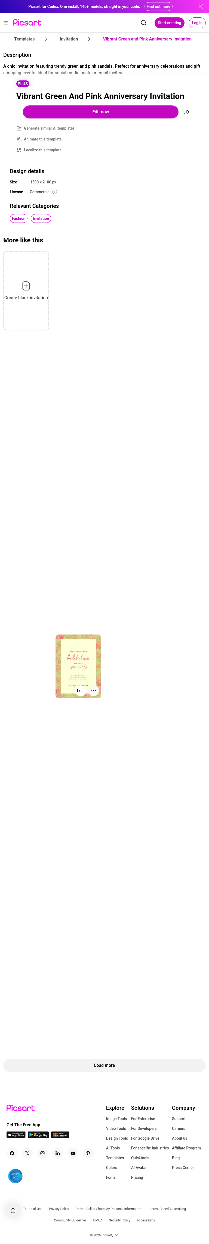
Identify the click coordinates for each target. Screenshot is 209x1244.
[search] (143, 22)
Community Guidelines (70, 1220)
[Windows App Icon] (60, 1136)
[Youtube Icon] (72, 1153)
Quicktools (140, 1158)
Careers (178, 1128)
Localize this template (43, 150)
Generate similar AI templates (49, 128)
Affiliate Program (186, 1148)
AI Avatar (139, 1167)
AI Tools (113, 1148)
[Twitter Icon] (27, 1153)
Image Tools (116, 1119)
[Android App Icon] (38, 1136)
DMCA (98, 1220)
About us (179, 1138)
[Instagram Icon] (42, 1153)
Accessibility (146, 1220)
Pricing (137, 1177)
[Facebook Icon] (12, 1153)
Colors (111, 1167)
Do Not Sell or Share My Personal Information (108, 1209)
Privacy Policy (59, 1209)
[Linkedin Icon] (57, 1153)
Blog (176, 1158)
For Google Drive (145, 1138)
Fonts (111, 1177)
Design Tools (117, 1138)
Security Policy (119, 1220)
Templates (115, 1158)
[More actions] (93, 690)
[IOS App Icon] (16, 1136)
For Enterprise (143, 1119)
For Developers (144, 1128)
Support (179, 1119)
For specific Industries (150, 1148)
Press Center (183, 1167)
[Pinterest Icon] (88, 1153)
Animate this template (43, 139)
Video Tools (116, 1128)
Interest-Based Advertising (167, 1209)
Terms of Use (32, 1209)
